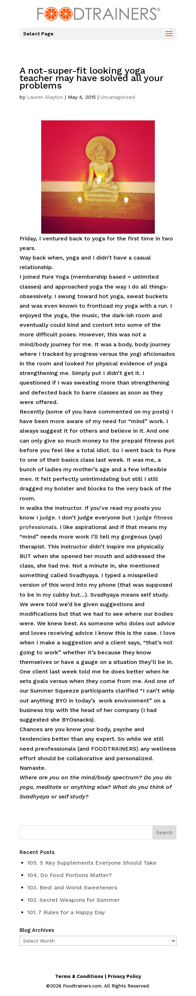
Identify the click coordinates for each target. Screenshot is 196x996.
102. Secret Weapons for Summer (73, 900)
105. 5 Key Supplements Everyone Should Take (92, 862)
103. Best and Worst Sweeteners (72, 887)
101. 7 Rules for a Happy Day (66, 912)
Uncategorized (117, 97)
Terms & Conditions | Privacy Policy (98, 976)
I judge (45, 517)
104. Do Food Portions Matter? (69, 875)
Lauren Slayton (45, 97)
